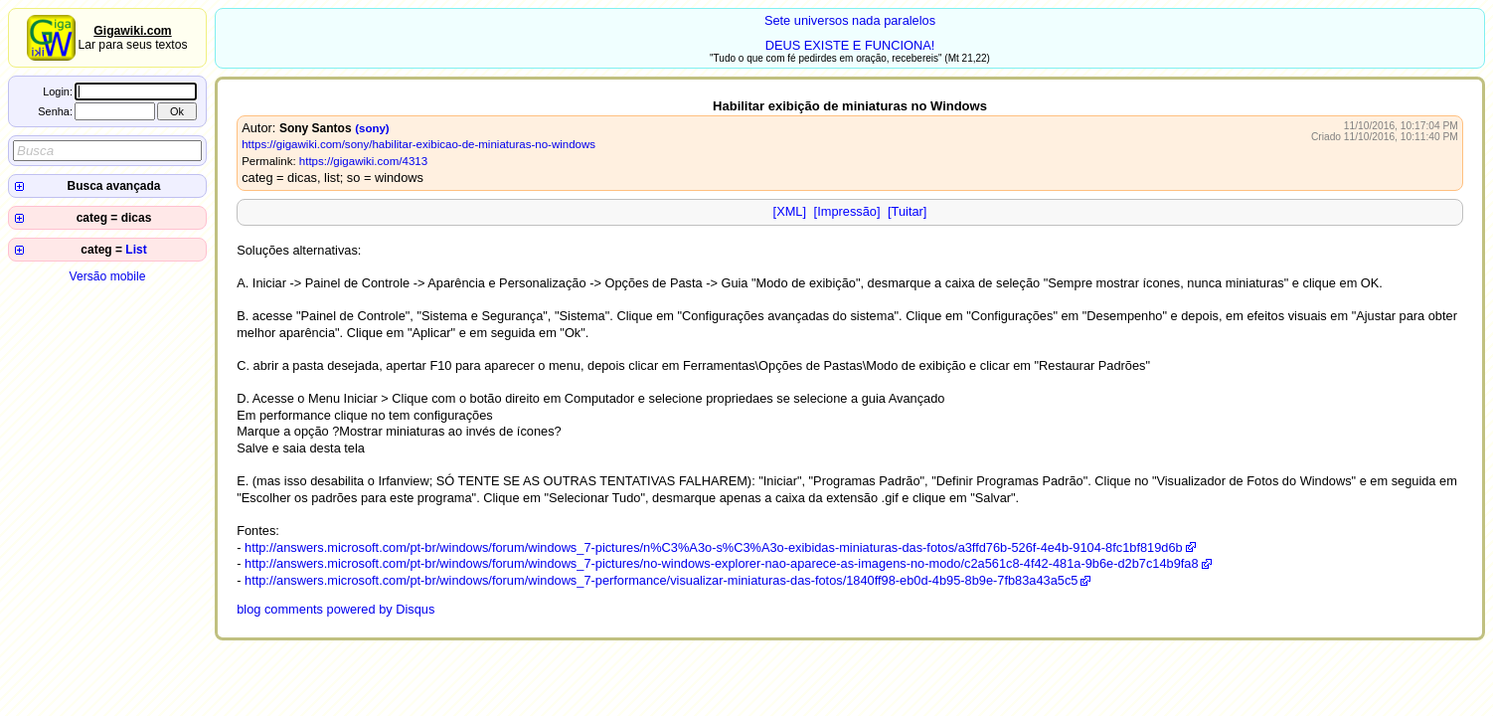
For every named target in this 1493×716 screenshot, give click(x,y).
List (135, 250)
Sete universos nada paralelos (849, 20)
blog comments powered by (335, 609)
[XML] (789, 211)
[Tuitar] (907, 211)
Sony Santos (315, 128)
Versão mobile (107, 276)
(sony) (372, 128)
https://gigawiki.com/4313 (363, 161)
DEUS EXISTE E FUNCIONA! (850, 45)
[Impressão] (847, 211)
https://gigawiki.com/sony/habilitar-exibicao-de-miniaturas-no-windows (418, 144)
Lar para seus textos (132, 38)
